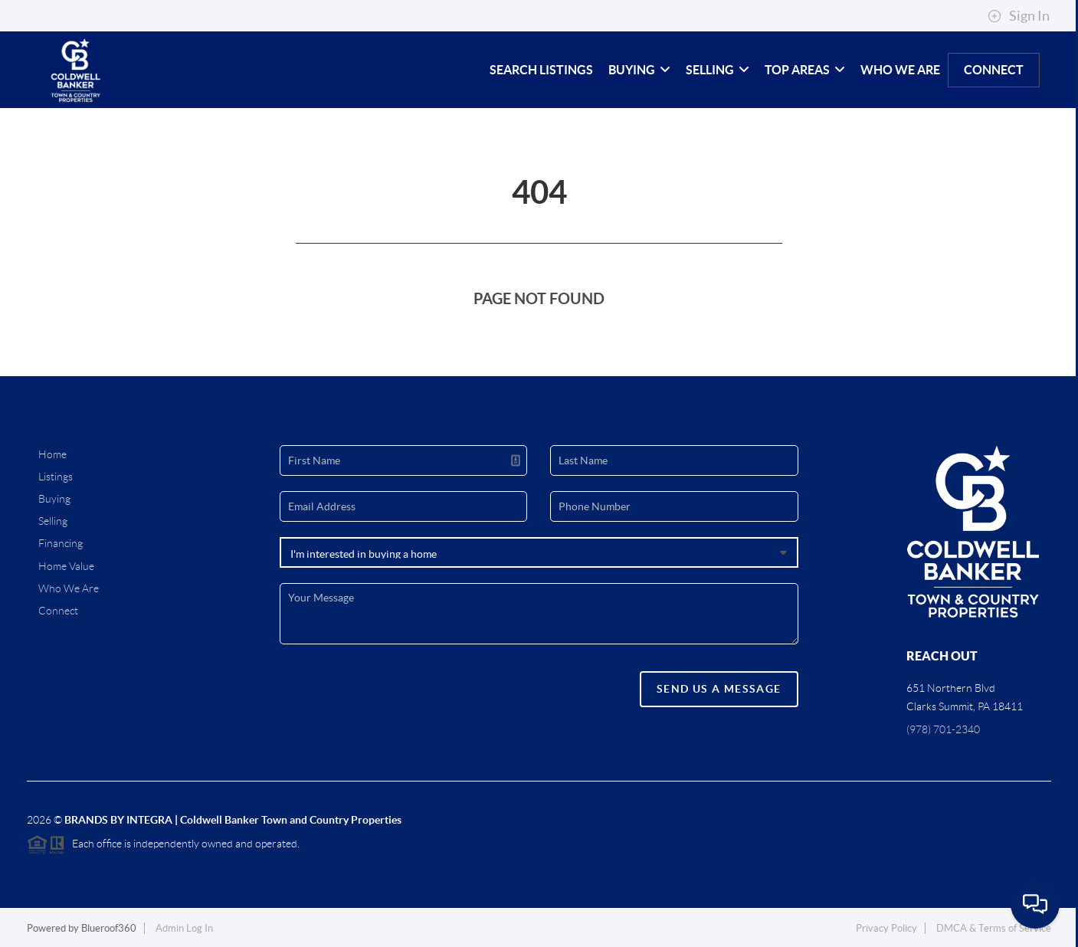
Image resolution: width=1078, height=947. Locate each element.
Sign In (1019, 16)
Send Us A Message (719, 689)
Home (52, 454)
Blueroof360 (108, 928)
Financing (60, 543)
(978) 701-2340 (943, 729)
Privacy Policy (886, 928)
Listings (55, 476)
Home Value (66, 566)
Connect (994, 70)
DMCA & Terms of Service (993, 928)
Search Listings (541, 70)
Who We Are (900, 70)
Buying (639, 70)
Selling (717, 70)
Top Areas (805, 70)
